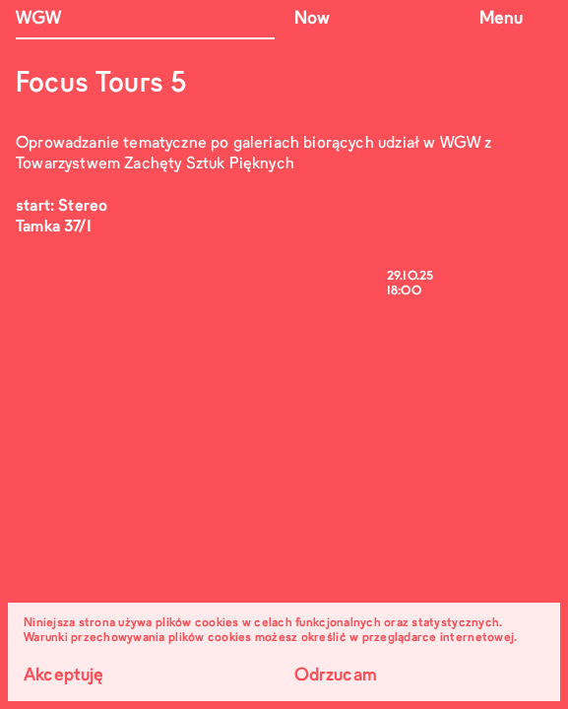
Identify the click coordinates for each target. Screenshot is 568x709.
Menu (501, 19)
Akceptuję (64, 676)
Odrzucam (335, 676)
